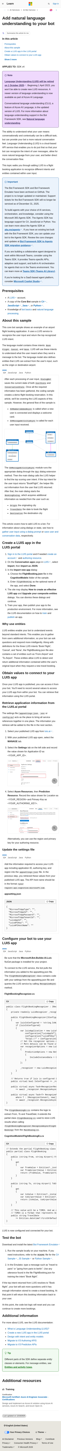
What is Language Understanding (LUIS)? (28, 1329)
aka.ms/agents (12, 229)
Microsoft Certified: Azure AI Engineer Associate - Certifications (25, 1398)
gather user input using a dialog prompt (21, 532)
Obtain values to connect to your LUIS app (22, 55)
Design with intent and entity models (25, 1336)
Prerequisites (10, 44)
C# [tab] (4, 373)
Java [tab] (21, 373)
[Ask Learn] (51, 10)
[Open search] (49, 3)
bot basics (27, 309)
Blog (38, 1439)
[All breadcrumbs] (4, 10)
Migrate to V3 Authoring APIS (22, 1340)
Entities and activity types (18, 1367)
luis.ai (47, 731)
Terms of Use (47, 1443)
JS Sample (24, 1258)
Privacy (5, 1443)
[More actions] (56, 10)
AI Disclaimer (8, 1439)
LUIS (12, 297)
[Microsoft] (30, 4)
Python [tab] (28, 373)
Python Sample (42, 1258)
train (45, 613)
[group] (30, 1055)
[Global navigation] (3, 3)
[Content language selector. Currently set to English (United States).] (15, 1425)
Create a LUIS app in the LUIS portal (20, 51)
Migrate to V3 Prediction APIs (22, 1344)
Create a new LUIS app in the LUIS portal (28, 1333)
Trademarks (7, 1447)
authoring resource (32, 558)
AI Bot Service (29, 10)
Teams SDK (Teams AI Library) (39, 271)
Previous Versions (25, 1439)
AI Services (15, 10)
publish (11, 617)
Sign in (56, 4)
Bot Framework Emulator (45, 1244)
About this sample (12, 48)
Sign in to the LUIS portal (20, 554)
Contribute (50, 1439)
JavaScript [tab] (12, 373)
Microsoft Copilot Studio (27, 281)
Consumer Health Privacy (25, 1443)
